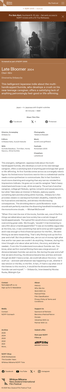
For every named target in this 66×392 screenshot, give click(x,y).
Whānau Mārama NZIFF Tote (13, 362)
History (37, 285)
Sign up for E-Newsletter (11, 288)
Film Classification (42, 296)
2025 (4, 333)
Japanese (29, 107)
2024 (4, 336)
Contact (5, 283)
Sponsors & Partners (43, 312)
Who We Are (39, 288)
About (37, 283)
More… (4, 346)
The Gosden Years (9, 359)
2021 (3, 344)
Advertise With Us (42, 320)
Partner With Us (41, 323)
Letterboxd (38, 156)
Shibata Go (17, 77)
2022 (3, 341)
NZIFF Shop (6, 354)
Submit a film (40, 330)
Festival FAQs (40, 294)
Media (4, 309)
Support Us (39, 309)
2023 (4, 338)
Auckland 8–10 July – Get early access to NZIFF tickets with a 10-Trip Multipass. (33, 16)
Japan (18, 107)
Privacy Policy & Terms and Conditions (45, 300)
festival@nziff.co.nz (9, 285)
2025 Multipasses (9, 357)
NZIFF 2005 (22, 62)
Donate (37, 317)
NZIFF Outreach (8, 314)
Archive (5, 330)
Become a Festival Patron (45, 314)
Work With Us (40, 291)
